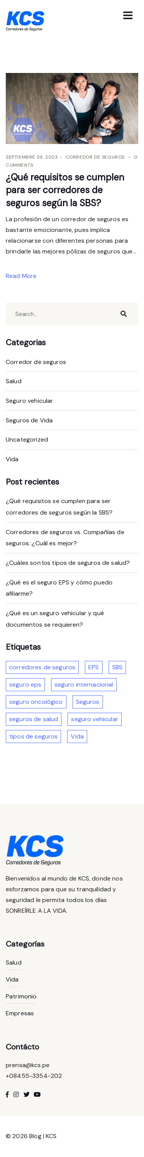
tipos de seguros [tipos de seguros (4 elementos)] (33, 736)
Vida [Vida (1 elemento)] (77, 736)
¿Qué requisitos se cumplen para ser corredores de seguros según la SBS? (65, 190)
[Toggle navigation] (127, 15)
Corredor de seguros (95, 157)
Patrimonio (21, 996)
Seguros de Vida (29, 420)
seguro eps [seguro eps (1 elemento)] (25, 684)
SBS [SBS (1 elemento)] (117, 667)
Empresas (20, 1013)
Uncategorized (27, 439)
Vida (12, 459)
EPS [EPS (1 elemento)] (93, 667)
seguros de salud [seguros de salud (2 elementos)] (33, 719)
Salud (14, 381)
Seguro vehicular (29, 401)
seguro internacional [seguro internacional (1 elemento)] (84, 684)
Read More (22, 276)
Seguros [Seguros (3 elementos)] (87, 702)
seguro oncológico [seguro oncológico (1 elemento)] (36, 702)
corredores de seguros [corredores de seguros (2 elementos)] (42, 667)
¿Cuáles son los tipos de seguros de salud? (68, 563)
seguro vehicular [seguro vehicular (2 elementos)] (94, 719)
